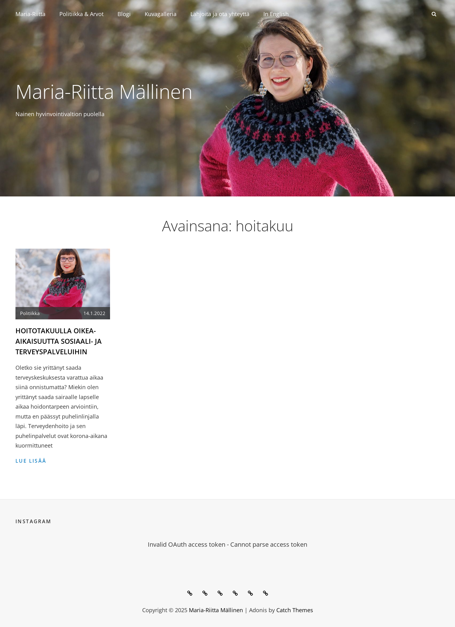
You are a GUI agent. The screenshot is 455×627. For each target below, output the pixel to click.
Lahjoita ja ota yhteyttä (219, 14)
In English (276, 14)
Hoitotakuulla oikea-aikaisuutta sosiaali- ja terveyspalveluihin (58, 341)
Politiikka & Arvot (81, 14)
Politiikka (30, 313)
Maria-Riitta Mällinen (108, 91)
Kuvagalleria (160, 14)
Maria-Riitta (30, 14)
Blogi (124, 14)
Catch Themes (294, 609)
